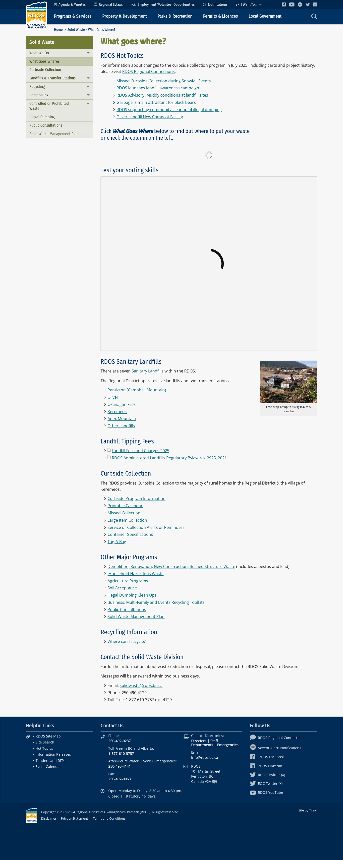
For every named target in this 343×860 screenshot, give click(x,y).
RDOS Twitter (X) (267, 774)
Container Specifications (130, 534)
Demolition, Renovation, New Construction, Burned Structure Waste (171, 566)
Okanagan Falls (122, 404)
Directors (198, 740)
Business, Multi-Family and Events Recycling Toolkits (156, 602)
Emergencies (227, 744)
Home (58, 30)
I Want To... (246, 4)
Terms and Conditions (109, 818)
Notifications (215, 4)
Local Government (265, 16)
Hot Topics (44, 748)
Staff (214, 740)
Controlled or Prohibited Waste (49, 106)
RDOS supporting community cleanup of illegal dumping (169, 109)
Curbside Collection (45, 69)
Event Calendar (48, 766)
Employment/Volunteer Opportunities (162, 4)
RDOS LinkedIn (266, 766)
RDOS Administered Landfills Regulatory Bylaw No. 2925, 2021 (169, 458)
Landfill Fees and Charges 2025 (140, 450)
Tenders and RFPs (50, 760)
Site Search (45, 742)
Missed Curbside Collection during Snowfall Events (163, 81)
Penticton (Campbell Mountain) (137, 390)
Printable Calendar (125, 505)
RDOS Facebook (267, 756)
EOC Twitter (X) (266, 783)
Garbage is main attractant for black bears (156, 102)
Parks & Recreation (175, 16)
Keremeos (117, 411)
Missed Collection (124, 513)
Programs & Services (73, 16)
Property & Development (124, 16)
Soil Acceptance (122, 588)
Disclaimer (48, 818)
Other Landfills (121, 426)
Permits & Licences (220, 16)
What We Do (39, 53)
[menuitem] (69, 4)
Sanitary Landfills (148, 371)
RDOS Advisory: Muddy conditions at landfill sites (162, 95)
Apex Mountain (122, 418)
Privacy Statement (74, 818)
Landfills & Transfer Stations (52, 78)
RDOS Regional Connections (148, 71)
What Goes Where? (44, 61)
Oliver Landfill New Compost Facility (149, 117)
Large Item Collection (127, 520)
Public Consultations (45, 125)
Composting (39, 95)
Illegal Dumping (42, 117)
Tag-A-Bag (117, 541)
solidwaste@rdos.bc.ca (141, 685)
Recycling (37, 86)
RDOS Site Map (48, 736)
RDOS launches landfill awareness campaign (157, 88)
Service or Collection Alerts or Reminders (146, 527)
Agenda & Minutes (70, 4)
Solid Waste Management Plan (53, 133)
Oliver (113, 397)
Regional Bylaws (108, 4)
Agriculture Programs (128, 581)
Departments (202, 744)
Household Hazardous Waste (136, 573)
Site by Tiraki (307, 810)
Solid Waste (76, 30)
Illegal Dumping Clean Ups (132, 595)
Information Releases (53, 754)
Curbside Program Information (137, 498)
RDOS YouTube (266, 792)
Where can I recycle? (127, 641)
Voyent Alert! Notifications (275, 747)
